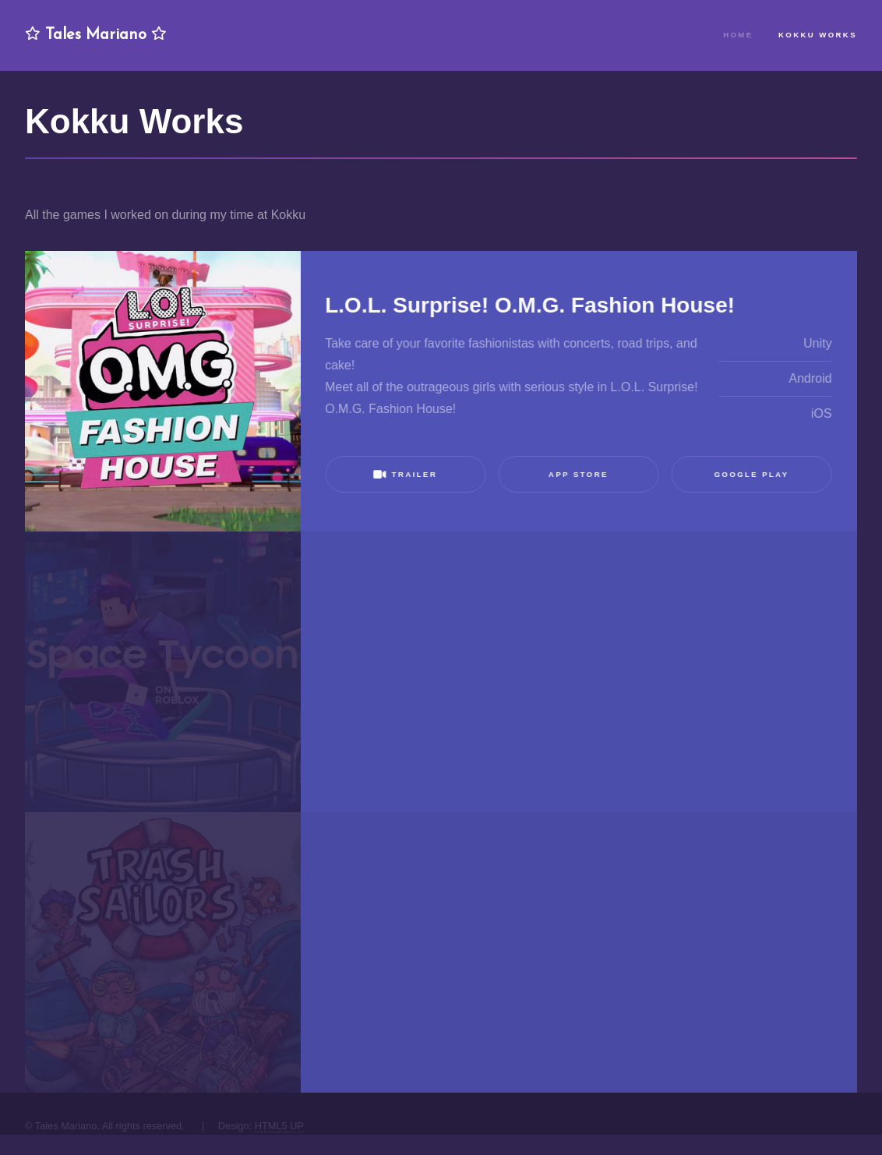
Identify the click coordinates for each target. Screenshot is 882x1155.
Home (738, 34)
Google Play (751, 474)
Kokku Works (817, 34)
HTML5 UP (279, 1126)
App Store (578, 474)
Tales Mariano (96, 35)
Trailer (405, 474)
